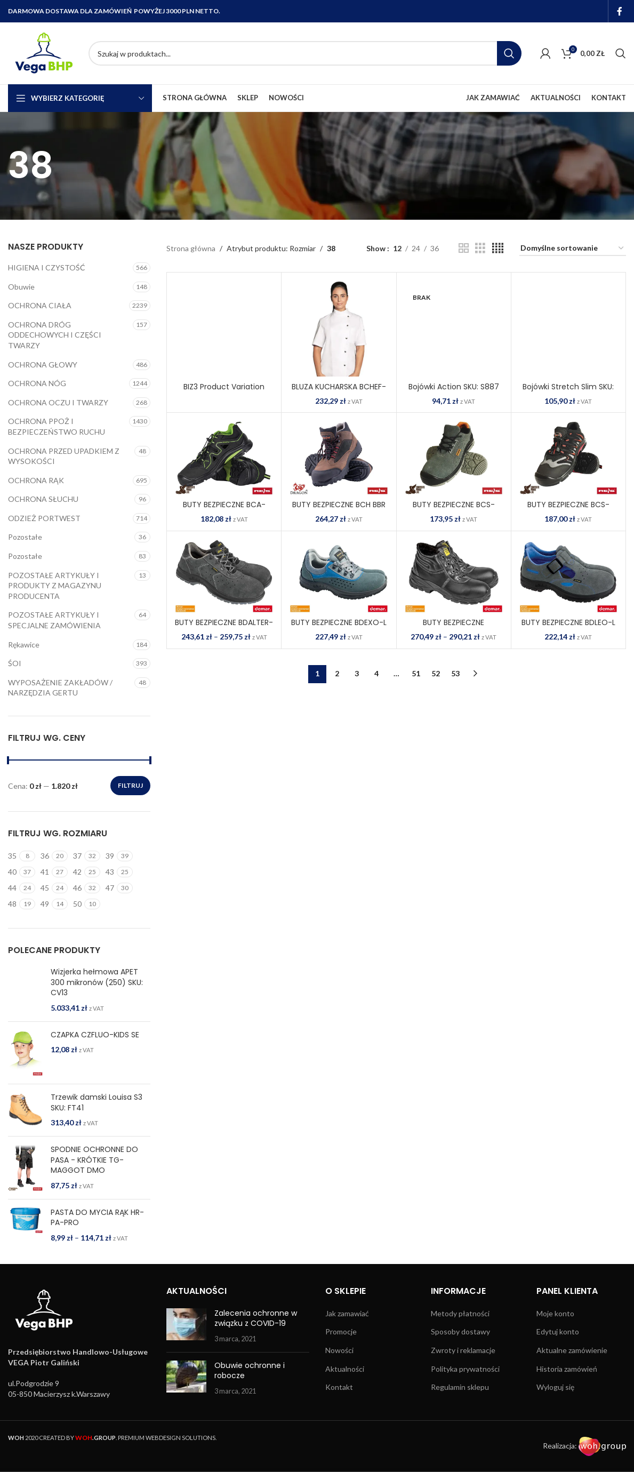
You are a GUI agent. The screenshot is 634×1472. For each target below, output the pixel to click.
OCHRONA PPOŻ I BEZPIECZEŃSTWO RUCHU (56, 426)
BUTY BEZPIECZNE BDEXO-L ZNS (339, 627)
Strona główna (190, 248)
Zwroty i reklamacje (463, 1385)
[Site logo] (43, 52)
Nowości (339, 1385)
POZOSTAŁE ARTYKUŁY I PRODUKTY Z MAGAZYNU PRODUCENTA (54, 586)
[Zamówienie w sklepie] (572, 249)
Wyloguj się (555, 1422)
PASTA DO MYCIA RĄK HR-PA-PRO (97, 1253)
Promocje (341, 1367)
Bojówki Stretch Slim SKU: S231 (568, 392)
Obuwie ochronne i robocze (249, 1406)
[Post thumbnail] (186, 1362)
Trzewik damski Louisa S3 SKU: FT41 (96, 1138)
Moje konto (555, 1349)
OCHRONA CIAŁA (39, 305)
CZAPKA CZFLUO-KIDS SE (95, 1070)
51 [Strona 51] (416, 673)
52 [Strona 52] (435, 673)
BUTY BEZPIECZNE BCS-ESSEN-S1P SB (454, 510)
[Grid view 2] (464, 248)
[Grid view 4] (497, 248)
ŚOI (14, 663)
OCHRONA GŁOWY (42, 364)
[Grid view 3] (480, 248)
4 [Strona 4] (376, 673)
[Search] (305, 53)
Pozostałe (25, 536)
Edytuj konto (557, 1367)
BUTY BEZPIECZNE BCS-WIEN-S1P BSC (568, 510)
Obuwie (21, 286)
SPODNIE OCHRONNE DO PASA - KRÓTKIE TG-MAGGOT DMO (94, 1195)
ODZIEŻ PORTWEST (44, 518)
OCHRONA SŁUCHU (43, 498)
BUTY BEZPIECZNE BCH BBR (339, 504)
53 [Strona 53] (455, 673)
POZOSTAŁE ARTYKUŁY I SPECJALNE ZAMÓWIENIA (54, 620)
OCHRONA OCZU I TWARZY (58, 402)
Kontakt (339, 1422)
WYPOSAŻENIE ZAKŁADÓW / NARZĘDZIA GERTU (60, 688)
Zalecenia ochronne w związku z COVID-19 (255, 1354)
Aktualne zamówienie (571, 1385)
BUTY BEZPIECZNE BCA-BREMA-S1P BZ (224, 510)
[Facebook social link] (620, 11)
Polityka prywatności (465, 1404)
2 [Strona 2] (337, 673)
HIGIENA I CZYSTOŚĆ (46, 267)
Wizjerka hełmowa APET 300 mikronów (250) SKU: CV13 (97, 982)
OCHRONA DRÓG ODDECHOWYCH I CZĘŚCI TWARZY (54, 335)
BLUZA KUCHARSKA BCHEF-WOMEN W (339, 392)
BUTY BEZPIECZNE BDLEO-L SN (568, 627)
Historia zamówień (566, 1404)
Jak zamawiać (347, 1349)
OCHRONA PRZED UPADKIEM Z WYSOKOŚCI (63, 456)
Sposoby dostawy (460, 1367)
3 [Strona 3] (357, 673)
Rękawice (23, 644)
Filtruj (130, 785)
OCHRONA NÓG (37, 383)
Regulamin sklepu (460, 1422)
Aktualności (344, 1404)
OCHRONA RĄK (36, 480)
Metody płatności (460, 1349)
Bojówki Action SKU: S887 (453, 386)
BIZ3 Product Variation (223, 386)
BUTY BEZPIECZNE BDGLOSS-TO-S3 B (454, 627)
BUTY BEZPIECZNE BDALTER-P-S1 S (224, 627)
